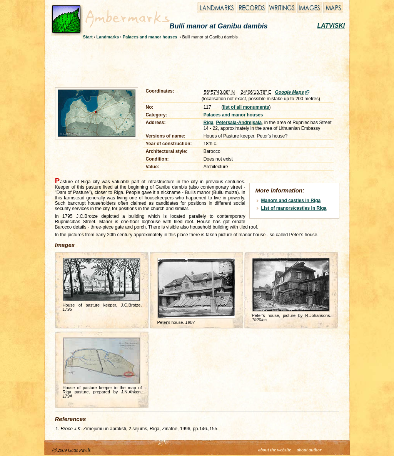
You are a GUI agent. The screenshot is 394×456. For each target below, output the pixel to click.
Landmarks (107, 37)
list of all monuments (246, 107)
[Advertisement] (192, 62)
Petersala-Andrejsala (239, 122)
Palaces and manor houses (150, 37)
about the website (274, 450)
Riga (209, 122)
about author (309, 450)
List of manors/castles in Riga (294, 208)
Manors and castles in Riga (291, 200)
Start (88, 37)
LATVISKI (331, 25)
